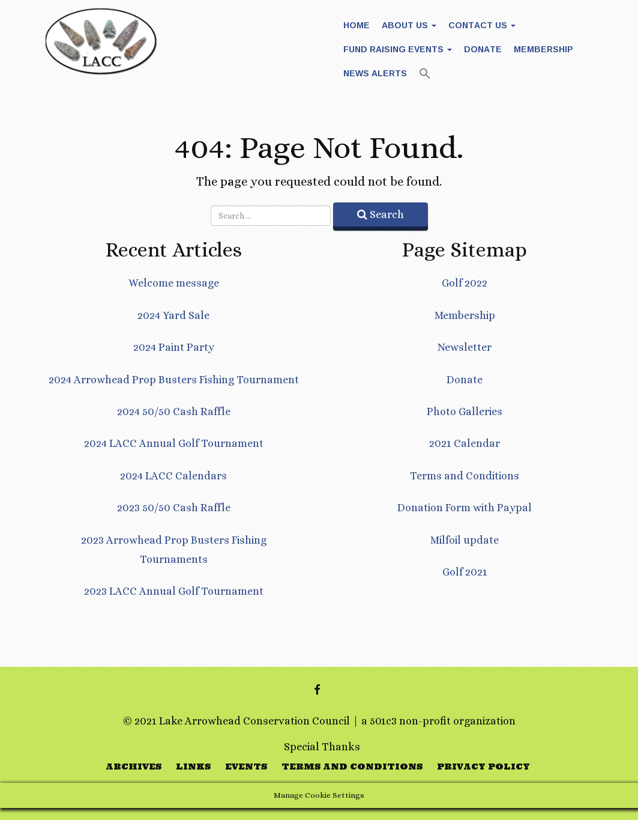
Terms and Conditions (464, 476)
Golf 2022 (464, 283)
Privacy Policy (483, 766)
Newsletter (465, 347)
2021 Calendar (464, 443)
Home (356, 25)
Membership (543, 49)
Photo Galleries (464, 411)
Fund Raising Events (397, 49)
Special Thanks (322, 747)
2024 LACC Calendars (173, 476)
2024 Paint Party (173, 347)
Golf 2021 (464, 572)
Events (246, 766)
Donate (483, 49)
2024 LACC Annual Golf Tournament (173, 443)
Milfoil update (464, 540)
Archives (133, 766)
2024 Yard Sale (173, 315)
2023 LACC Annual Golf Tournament (173, 591)
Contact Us (482, 25)
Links (193, 766)
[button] (425, 74)
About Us (409, 25)
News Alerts (375, 73)
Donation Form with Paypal (464, 508)
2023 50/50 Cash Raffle (173, 508)
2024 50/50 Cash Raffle (173, 411)
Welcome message (173, 283)
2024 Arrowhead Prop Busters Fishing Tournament (174, 380)
